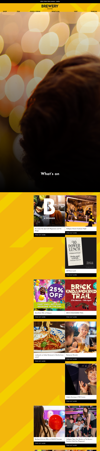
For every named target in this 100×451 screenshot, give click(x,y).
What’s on (55, 11)
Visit (76, 11)
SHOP (5, 11)
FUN (18, 11)
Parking (94, 11)
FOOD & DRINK (35, 11)
